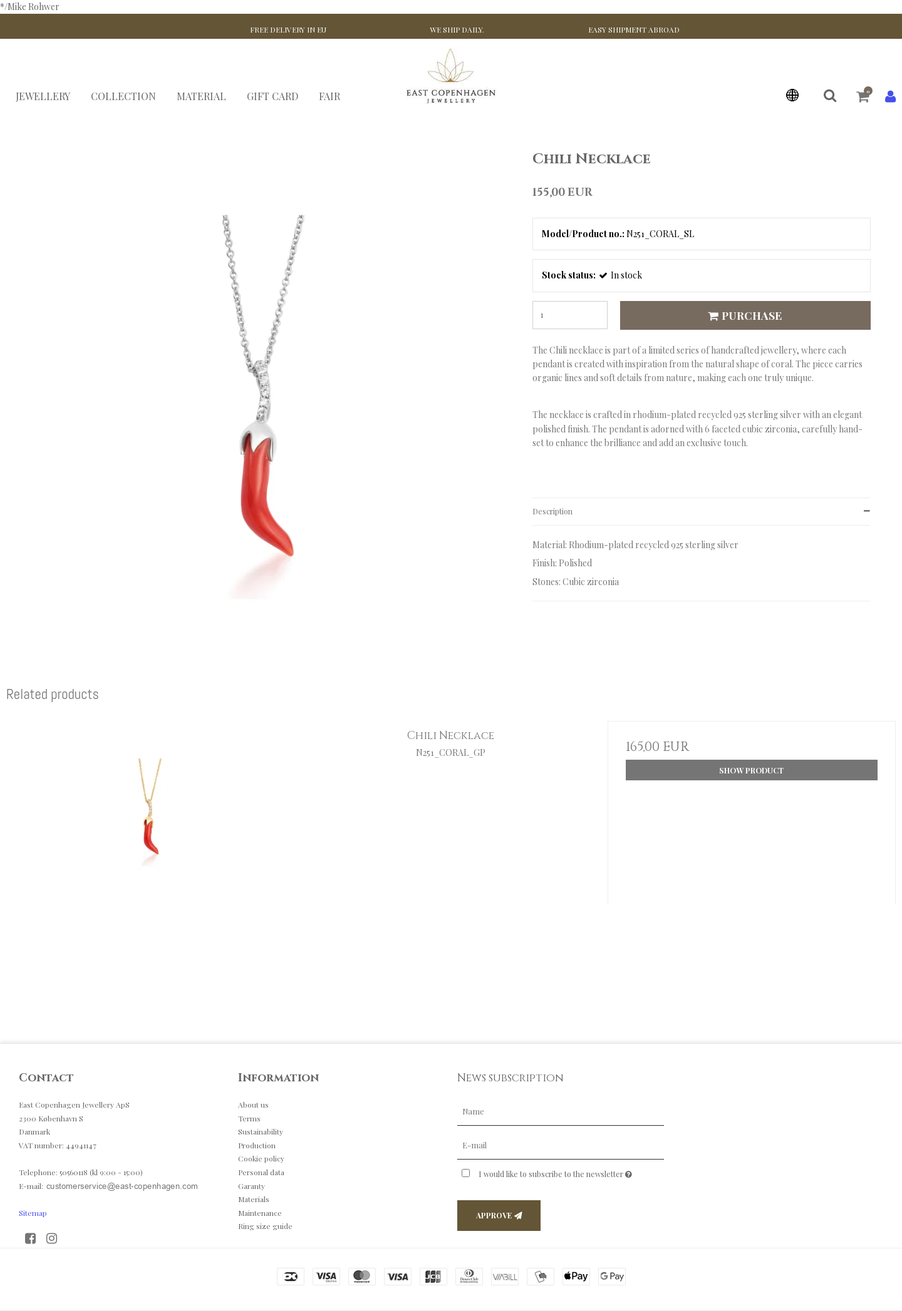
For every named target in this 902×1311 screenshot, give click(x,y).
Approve (494, 1215)
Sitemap (33, 1213)
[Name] (560, 1111)
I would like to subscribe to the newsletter (571, 1171)
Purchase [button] (743, 315)
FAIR (329, 96)
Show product (751, 770)
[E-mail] (560, 1145)
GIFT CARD (272, 96)
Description (552, 511)
